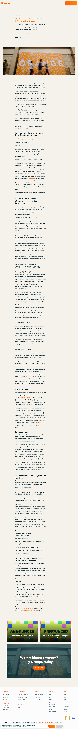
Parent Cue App (37, 696)
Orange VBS (37, 697)
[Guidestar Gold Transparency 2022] (67, 718)
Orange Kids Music (38, 699)
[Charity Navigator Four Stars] (73, 718)
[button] (16, 37)
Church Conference (38, 694)
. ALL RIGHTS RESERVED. (52, 722)
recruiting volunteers (36, 573)
